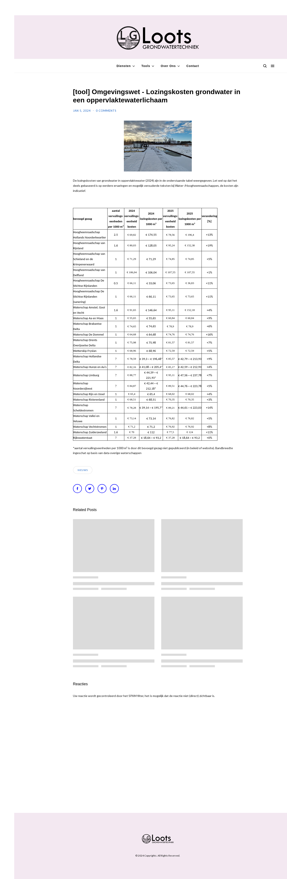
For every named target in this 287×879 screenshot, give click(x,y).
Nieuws (83, 470)
